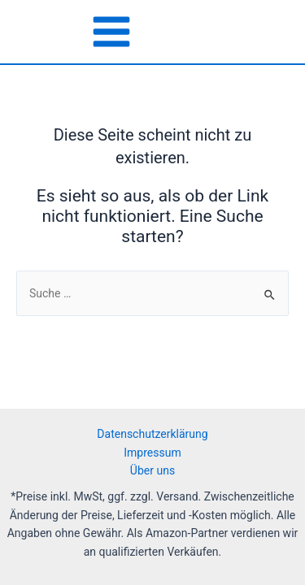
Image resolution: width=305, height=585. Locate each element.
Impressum (152, 452)
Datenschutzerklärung (152, 433)
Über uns (152, 470)
